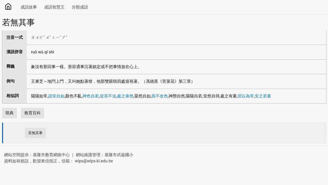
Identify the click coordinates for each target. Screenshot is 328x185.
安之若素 (263, 96)
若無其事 (35, 133)
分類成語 (80, 7)
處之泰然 (125, 96)
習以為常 (246, 96)
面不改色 (159, 96)
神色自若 (91, 96)
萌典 (9, 112)
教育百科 (32, 112)
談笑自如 (56, 96)
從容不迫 (108, 96)
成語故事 (28, 7)
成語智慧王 (54, 7)
